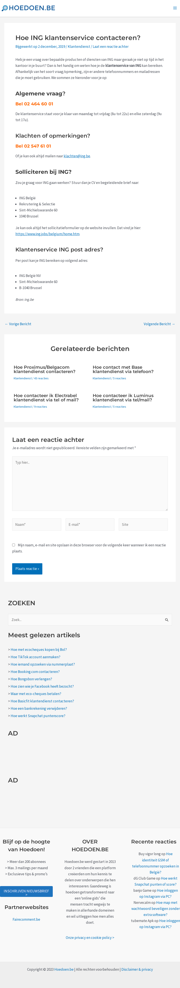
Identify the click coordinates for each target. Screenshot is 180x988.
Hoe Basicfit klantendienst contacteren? (42, 701)
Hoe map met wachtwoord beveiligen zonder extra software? (155, 908)
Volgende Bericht (159, 324)
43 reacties (41, 378)
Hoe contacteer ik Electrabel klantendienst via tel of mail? (46, 397)
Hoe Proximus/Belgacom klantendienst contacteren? (45, 369)
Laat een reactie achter (111, 46)
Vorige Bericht (18, 324)
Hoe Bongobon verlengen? (31, 679)
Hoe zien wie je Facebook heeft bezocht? (42, 686)
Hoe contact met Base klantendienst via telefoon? (123, 369)
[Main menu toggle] (175, 8)
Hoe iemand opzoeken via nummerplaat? (43, 664)
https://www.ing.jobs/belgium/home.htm (47, 234)
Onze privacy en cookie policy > (90, 937)
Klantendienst (79, 46)
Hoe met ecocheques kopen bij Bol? (39, 649)
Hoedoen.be (64, 969)
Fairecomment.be (26, 919)
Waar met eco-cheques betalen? (36, 693)
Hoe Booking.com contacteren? (35, 671)
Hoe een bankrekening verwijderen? (39, 708)
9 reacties (40, 407)
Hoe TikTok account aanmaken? (35, 657)
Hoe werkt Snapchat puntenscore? (38, 715)
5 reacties (119, 378)
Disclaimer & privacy (137, 969)
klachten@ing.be (77, 156)
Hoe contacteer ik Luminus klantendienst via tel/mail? (123, 397)
